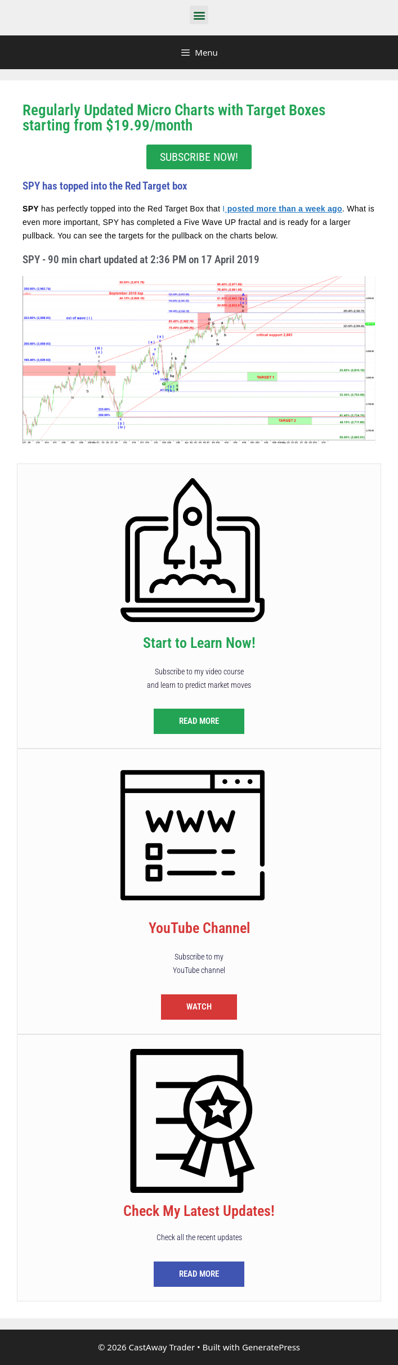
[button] (199, 15)
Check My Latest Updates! (199, 1210)
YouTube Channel (199, 928)
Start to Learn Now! (199, 642)
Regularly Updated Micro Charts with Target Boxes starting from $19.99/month (174, 117)
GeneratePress (271, 1347)
